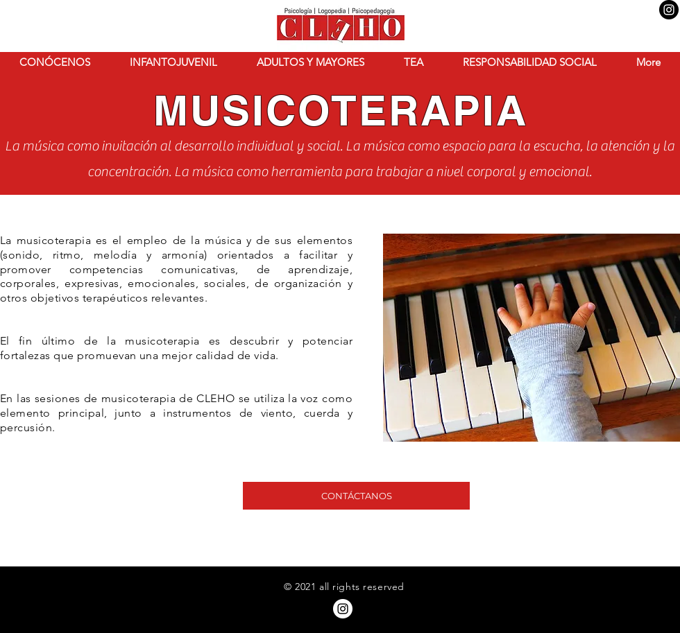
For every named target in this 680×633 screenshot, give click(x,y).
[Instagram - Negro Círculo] (669, 9)
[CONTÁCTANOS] (356, 496)
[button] (55, 62)
